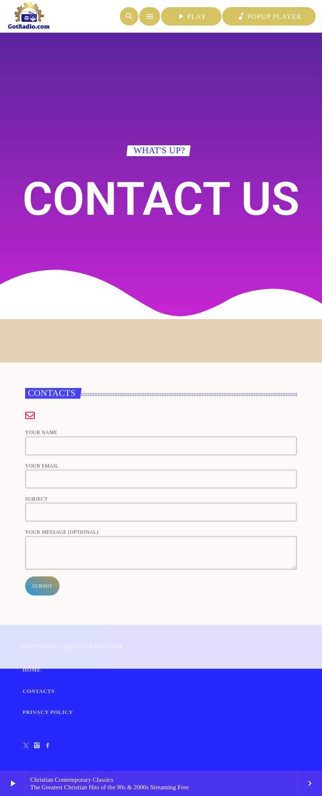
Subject (161, 652)
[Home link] (29, 16)
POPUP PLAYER (268, 16)
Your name (161, 586)
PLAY (191, 16)
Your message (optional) (161, 692)
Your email (161, 619)
